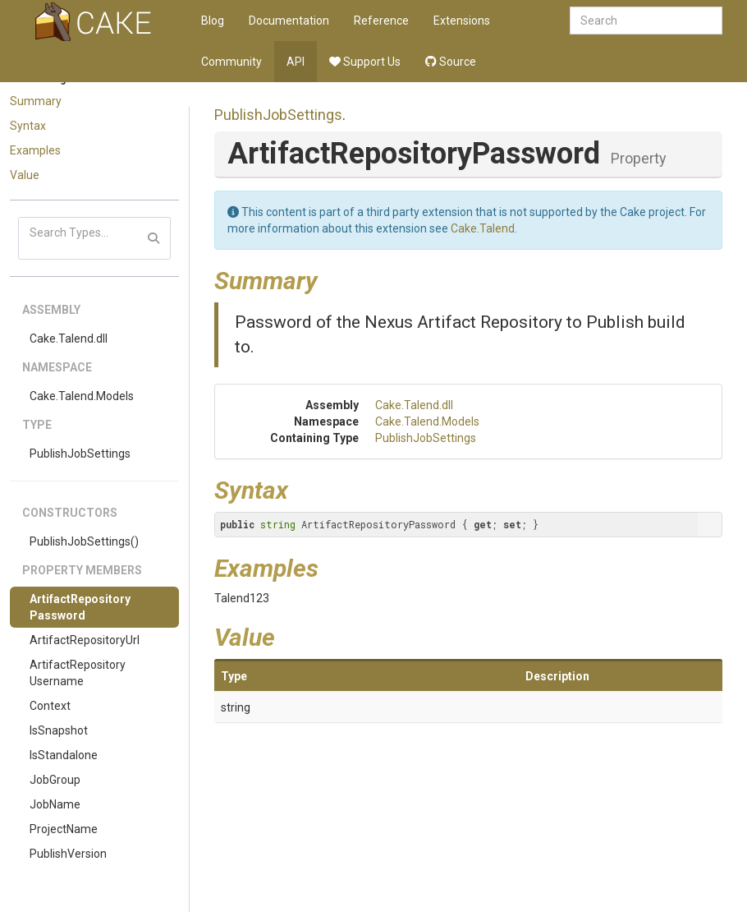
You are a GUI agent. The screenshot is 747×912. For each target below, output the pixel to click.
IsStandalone (64, 755)
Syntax (28, 125)
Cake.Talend (483, 228)
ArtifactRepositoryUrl (85, 640)
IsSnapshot (59, 730)
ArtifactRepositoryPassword (80, 607)
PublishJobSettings (80, 453)
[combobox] (646, 21)
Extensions (461, 20)
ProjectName (64, 829)
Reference (381, 20)
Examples (35, 150)
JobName (55, 804)
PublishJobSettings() (84, 541)
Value (24, 175)
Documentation (289, 20)
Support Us (365, 61)
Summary (36, 101)
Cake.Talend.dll (69, 338)
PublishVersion (68, 853)
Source (450, 61)
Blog (212, 20)
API (295, 61)
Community (231, 61)
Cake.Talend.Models (82, 396)
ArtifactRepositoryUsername (78, 673)
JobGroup (55, 779)
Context (50, 705)
